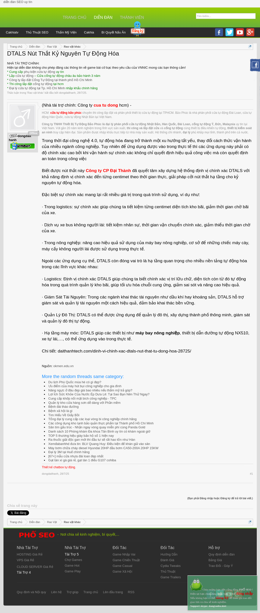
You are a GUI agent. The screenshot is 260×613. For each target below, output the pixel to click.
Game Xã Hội (122, 571)
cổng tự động (43, 84)
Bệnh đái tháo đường (63, 407)
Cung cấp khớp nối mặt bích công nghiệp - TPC (82, 398)
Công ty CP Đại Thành (108, 170)
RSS (131, 592)
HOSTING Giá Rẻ (29, 554)
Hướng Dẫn (169, 554)
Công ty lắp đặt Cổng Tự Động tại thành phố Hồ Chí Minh (50, 80)
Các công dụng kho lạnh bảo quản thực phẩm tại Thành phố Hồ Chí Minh (101, 423)
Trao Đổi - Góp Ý (221, 566)
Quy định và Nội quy (31, 592)
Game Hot (72, 565)
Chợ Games (73, 560)
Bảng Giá (215, 560)
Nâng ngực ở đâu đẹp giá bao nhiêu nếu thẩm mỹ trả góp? (90, 390)
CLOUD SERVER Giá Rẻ (35, 567)
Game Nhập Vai (124, 554)
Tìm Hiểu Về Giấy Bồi (63, 415)
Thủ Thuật (168, 571)
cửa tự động (24, 76)
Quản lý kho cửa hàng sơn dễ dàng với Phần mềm (84, 403)
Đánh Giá (167, 560)
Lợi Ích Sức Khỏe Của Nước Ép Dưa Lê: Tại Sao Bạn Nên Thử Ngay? (98, 394)
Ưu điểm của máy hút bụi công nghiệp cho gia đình (84, 386)
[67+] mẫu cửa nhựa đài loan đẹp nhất (76, 456)
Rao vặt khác (35, 92)
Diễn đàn (103, 17)
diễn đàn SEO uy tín (17, 2)
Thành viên (132, 17)
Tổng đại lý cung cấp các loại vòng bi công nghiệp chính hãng (92, 419)
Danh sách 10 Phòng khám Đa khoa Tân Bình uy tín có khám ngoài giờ (99, 431)
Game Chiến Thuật (126, 560)
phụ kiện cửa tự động (39, 72)
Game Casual (122, 566)
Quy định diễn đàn (222, 554)
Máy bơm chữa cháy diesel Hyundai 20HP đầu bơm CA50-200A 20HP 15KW (103, 448)
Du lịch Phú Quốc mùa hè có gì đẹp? (74, 382)
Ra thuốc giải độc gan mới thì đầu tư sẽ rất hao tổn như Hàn (91, 439)
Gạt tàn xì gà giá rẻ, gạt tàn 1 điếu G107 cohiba (82, 460)
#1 (251, 473)
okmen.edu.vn (63, 366)
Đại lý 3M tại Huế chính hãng (69, 452)
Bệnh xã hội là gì (60, 411)
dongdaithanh (67, 92)
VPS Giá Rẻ (25, 560)
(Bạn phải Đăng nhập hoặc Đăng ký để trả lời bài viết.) (220, 498)
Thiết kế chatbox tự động (58, 467)
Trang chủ (75, 17)
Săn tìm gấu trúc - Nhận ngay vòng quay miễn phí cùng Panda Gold (96, 427)
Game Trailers (171, 577)
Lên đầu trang (113, 592)
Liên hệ (56, 592)
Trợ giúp (72, 592)
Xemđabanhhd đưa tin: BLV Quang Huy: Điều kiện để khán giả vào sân (99, 444)
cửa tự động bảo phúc (66, 113)
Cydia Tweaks (171, 566)
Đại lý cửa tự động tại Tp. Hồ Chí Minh (37, 88)
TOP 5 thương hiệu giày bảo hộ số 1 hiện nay (81, 436)
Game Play (73, 571)
